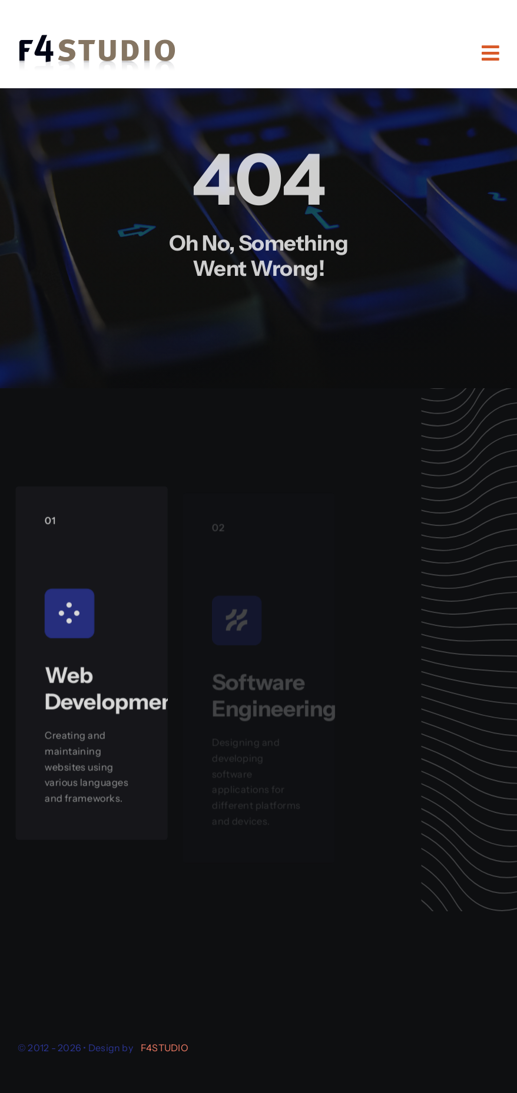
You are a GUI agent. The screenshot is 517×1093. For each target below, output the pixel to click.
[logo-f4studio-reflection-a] (97, 32)
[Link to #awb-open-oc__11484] (490, 53)
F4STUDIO (164, 1048)
